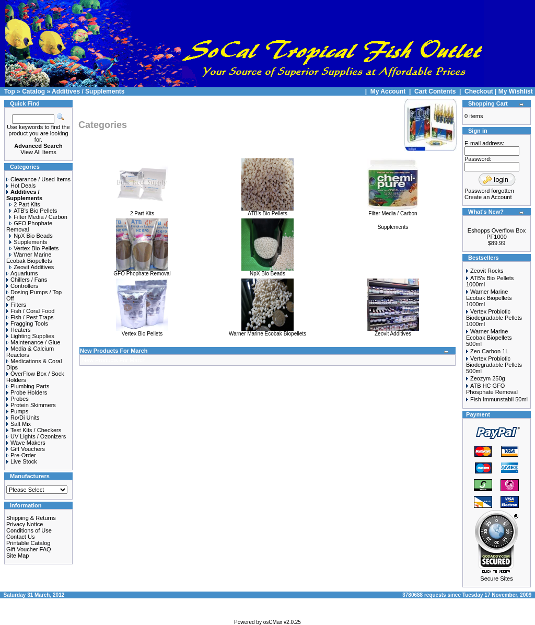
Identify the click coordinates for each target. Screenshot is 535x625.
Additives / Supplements (88, 91)
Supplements (28, 242)
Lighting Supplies (30, 336)
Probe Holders (26, 392)
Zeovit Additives (31, 267)
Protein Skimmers (31, 405)
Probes (17, 399)
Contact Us (20, 537)
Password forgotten (489, 191)
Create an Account (488, 197)
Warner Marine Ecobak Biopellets (29, 257)
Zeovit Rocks (487, 271)
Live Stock (21, 461)
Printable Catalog (28, 543)
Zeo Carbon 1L (489, 351)
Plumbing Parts (28, 386)
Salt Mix (18, 424)
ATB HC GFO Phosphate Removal (492, 389)
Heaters (18, 330)
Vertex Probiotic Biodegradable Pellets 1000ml (494, 317)
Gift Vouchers (25, 449)
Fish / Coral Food (30, 311)
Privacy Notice (24, 524)
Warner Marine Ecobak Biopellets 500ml (488, 337)
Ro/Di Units (23, 417)
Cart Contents (435, 91)
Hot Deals (21, 185)
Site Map (17, 555)
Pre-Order (21, 455)
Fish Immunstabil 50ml (499, 399)
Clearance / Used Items (38, 179)
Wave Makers (25, 442)
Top (9, 91)
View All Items (38, 152)
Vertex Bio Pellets (34, 248)
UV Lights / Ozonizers (36, 436)
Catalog (33, 91)
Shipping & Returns (31, 518)
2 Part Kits (24, 204)
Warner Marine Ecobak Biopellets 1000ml (488, 297)
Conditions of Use (29, 530)
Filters (16, 305)
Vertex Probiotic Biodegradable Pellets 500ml (494, 364)
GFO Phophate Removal (142, 271)
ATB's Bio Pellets (33, 210)
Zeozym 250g (487, 378)
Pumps (17, 411)
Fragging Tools (27, 323)
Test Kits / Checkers (33, 430)
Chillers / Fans (26, 279)
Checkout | (481, 91)
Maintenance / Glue (33, 342)
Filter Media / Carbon (38, 217)
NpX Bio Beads (31, 236)
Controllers (22, 286)
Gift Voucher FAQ (28, 549)
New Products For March (114, 351)
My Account (389, 91)
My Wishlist (515, 91)
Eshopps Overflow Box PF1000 (497, 233)
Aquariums (22, 273)
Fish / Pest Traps (30, 317)
